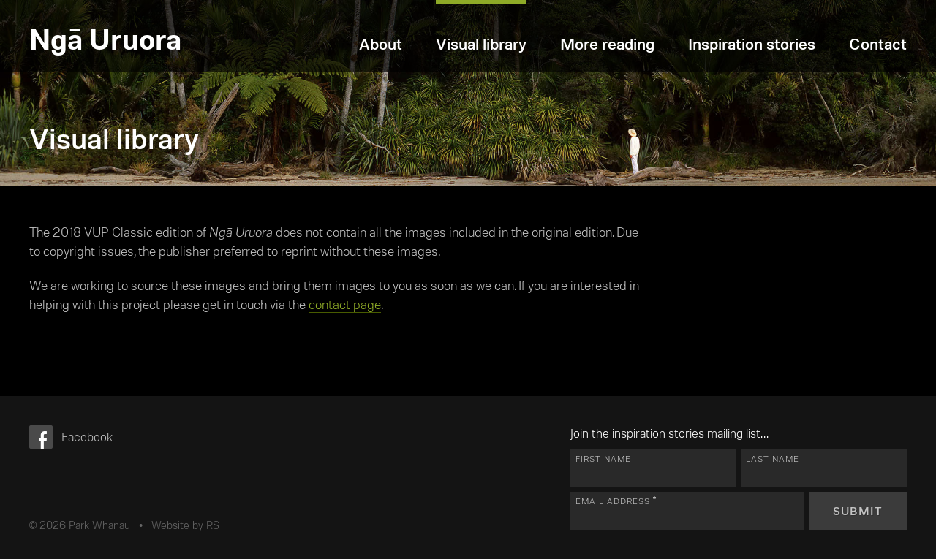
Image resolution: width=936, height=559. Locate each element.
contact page (345, 304)
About (380, 43)
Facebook (87, 436)
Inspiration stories (751, 43)
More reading (607, 43)
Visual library (481, 43)
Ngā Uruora (105, 38)
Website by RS (185, 524)
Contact (878, 43)
